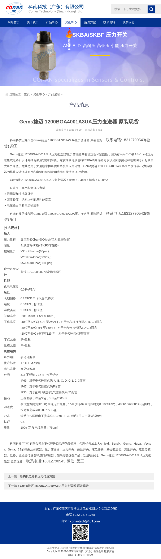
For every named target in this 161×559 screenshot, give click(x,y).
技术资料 (109, 22)
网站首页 (13, 22)
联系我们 (128, 22)
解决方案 (90, 22)
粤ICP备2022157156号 (80, 555)
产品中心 (52, 22)
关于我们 (33, 22)
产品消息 (54, 94)
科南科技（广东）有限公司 (53, 8)
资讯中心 (71, 22)
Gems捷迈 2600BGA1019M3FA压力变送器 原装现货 (54, 485)
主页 (27, 94)
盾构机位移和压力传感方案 (37, 476)
